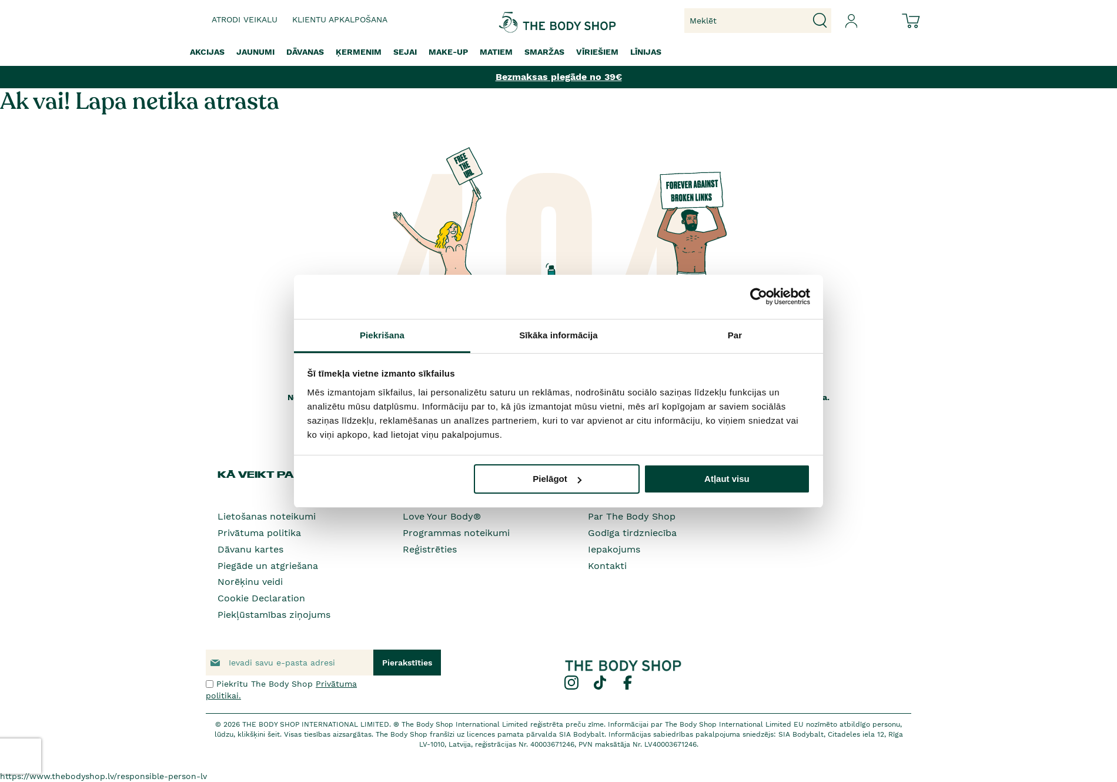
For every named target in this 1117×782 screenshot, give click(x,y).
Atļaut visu (727, 479)
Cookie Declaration (261, 598)
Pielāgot (557, 479)
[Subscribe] (407, 662)
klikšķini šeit (259, 734)
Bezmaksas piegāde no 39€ (559, 76)
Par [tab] (735, 335)
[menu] (558, 52)
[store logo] (522, 21)
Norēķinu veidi (250, 581)
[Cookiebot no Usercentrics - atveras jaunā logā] (758, 296)
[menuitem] (207, 52)
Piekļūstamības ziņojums (274, 614)
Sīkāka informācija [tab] (558, 335)
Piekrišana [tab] (382, 335)
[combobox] (757, 20)
